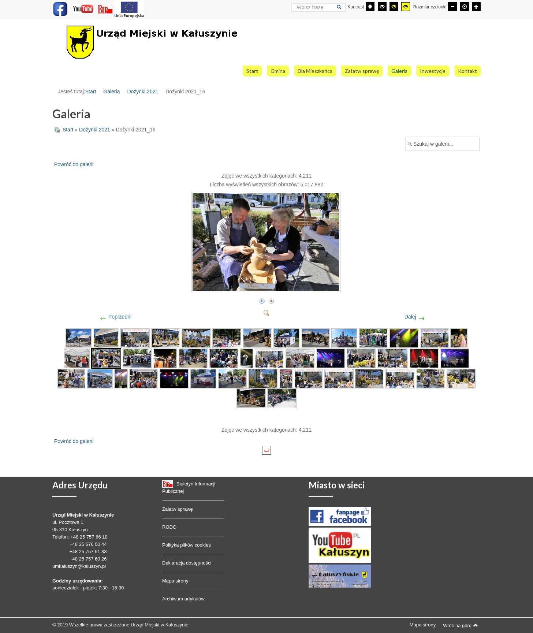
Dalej (410, 317)
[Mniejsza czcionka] (452, 6)
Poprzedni (119, 317)
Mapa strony (175, 581)
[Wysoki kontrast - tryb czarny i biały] (382, 6)
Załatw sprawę (177, 509)
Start (90, 91)
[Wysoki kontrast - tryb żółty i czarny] (405, 6)
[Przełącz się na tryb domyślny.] (370, 6)
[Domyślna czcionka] (464, 6)
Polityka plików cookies (186, 545)
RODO (169, 527)
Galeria (111, 91)
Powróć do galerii (73, 164)
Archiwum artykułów (183, 599)
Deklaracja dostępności (186, 563)
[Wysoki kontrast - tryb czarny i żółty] (394, 6)
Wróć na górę (460, 625)
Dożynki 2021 (142, 91)
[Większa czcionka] (476, 6)
